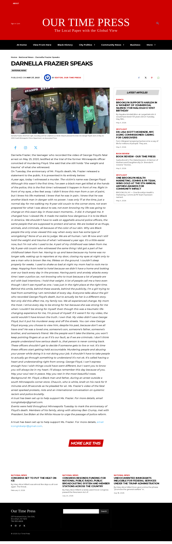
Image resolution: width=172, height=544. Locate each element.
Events (119, 100)
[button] (157, 23)
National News (26, 57)
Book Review (122, 154)
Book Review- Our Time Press (136, 156)
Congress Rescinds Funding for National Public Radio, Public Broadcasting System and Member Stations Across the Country (84, 483)
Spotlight (121, 129)
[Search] (104, 514)
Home (14, 57)
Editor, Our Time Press (68, 77)
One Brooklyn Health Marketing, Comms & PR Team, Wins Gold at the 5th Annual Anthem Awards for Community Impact (136, 183)
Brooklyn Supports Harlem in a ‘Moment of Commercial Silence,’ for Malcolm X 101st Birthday (136, 106)
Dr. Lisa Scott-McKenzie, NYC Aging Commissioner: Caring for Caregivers (135, 135)
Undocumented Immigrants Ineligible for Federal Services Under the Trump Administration (136, 481)
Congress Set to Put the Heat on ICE (33, 479)
